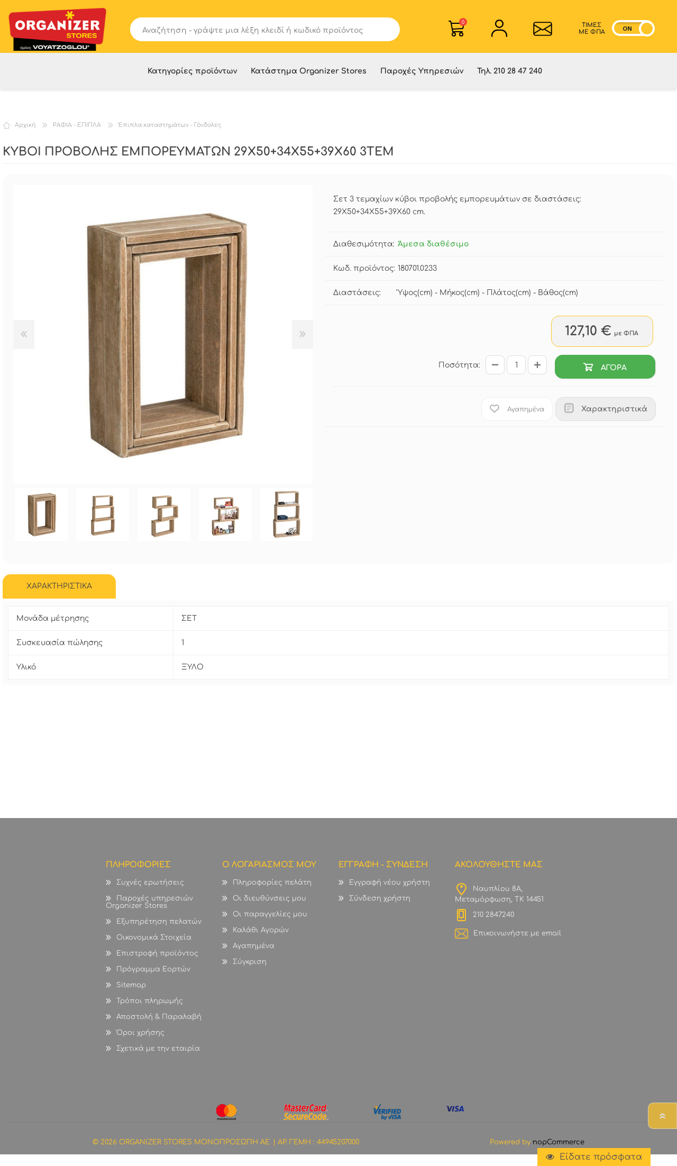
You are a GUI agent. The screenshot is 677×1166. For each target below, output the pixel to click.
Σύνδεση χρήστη (379, 910)
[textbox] (257, 32)
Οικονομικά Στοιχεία (153, 949)
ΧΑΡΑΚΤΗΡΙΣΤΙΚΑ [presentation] (59, 598)
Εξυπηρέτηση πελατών (159, 933)
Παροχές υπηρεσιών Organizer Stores (149, 913)
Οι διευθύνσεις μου (269, 910)
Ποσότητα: (459, 377)
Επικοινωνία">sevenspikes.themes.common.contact (539, 32)
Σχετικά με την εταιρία (158, 1060)
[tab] (59, 598)
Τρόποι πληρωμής (149, 1012)
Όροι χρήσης (140, 1044)
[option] (41, 526)
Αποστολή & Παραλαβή (159, 1028)
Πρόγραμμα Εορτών (153, 981)
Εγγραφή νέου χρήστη (389, 894)
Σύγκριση (250, 973)
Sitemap (131, 996)
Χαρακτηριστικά (614, 421)
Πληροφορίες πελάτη (272, 894)
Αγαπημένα (254, 957)
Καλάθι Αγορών (463, 26)
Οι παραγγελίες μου (270, 926)
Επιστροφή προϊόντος (157, 965)
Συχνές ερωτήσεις (150, 894)
